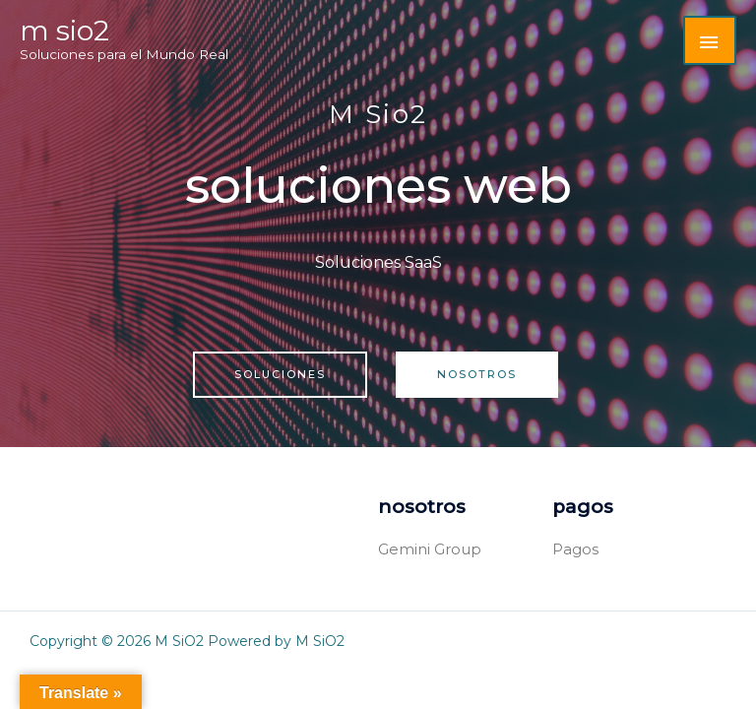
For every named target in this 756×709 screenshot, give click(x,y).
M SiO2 (64, 30)
